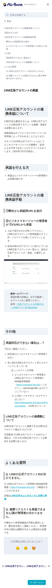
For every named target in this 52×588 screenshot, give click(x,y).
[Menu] (47, 4)
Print (7, 94)
